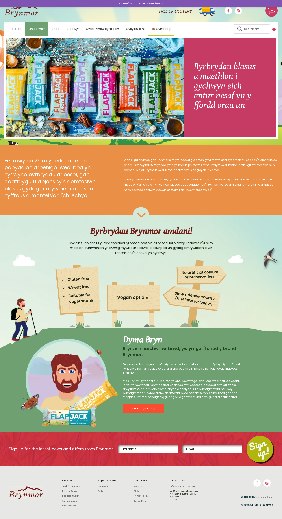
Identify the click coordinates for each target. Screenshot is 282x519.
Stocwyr (73, 29)
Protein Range (70, 491)
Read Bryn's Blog (143, 408)
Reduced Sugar (70, 495)
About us (138, 486)
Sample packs (69, 500)
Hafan (17, 29)
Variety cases (69, 505)
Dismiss (159, 3)
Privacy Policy (141, 495)
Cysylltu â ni (135, 29)
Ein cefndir (37, 29)
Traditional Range (71, 486)
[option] (141, 87)
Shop (55, 29)
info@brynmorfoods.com (183, 486)
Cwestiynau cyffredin (102, 29)
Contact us (104, 486)
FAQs (100, 491)
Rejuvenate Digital (264, 497)
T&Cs (136, 491)
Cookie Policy (140, 500)
